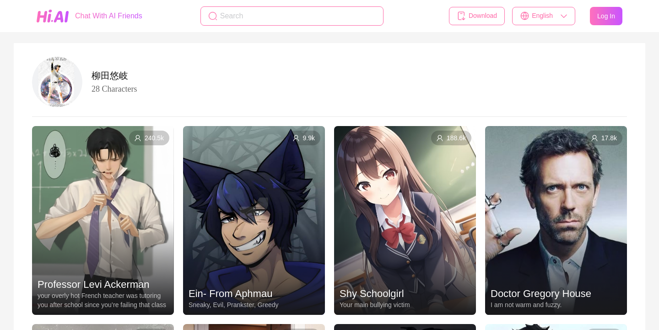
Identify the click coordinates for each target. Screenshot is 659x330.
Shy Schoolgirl (372, 293)
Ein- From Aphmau (230, 293)
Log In (606, 16)
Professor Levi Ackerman (94, 284)
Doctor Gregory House (541, 293)
